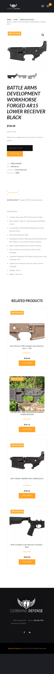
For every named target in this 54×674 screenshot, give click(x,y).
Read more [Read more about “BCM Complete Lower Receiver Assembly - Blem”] (27, 562)
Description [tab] (13, 193)
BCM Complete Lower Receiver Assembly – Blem (27, 546)
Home (9, 20)
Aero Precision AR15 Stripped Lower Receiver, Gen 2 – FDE (27, 347)
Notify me (15, 153)
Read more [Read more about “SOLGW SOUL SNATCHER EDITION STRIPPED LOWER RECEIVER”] (27, 429)
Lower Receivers (27, 20)
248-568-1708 (38, 620)
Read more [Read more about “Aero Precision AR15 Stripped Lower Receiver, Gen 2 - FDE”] (27, 363)
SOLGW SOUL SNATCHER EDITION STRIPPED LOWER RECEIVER (27, 413)
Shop (16, 20)
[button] (43, 35)
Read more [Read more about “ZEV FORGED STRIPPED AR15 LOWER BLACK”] (27, 495)
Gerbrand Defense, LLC (16, 648)
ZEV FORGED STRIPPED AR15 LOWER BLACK (27, 478)
